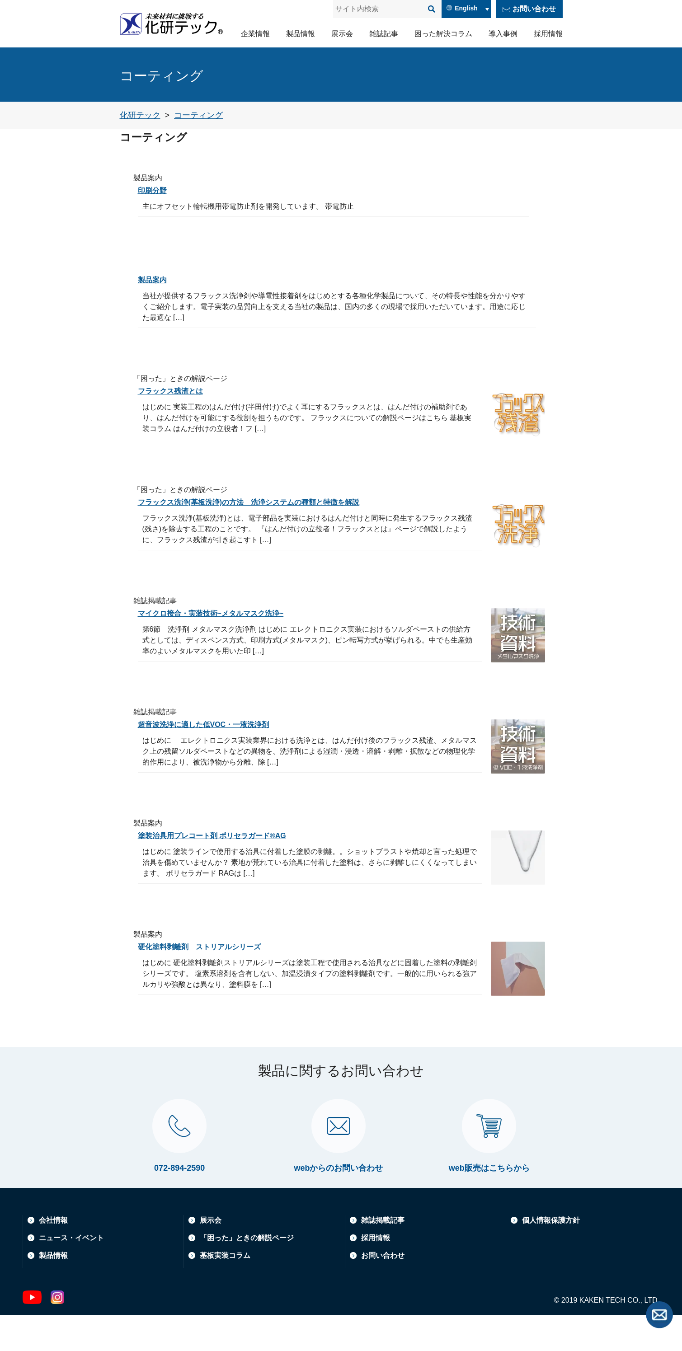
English (466, 8)
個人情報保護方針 (551, 1256)
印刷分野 (154, 190)
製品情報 (300, 34)
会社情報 (53, 1256)
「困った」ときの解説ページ (247, 1274)
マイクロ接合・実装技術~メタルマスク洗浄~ (220, 613)
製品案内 (154, 279)
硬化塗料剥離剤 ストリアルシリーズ (207, 946)
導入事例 (503, 34)
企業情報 (255, 34)
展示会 (342, 34)
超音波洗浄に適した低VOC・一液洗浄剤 (212, 724)
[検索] (431, 9)
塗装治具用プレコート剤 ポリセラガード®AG (221, 835)
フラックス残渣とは (174, 390)
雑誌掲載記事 (382, 1256)
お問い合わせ (534, 9)
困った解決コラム (443, 34)
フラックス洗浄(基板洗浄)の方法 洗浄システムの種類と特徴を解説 (262, 502)
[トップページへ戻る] (140, 115)
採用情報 (548, 34)
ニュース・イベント (71, 1274)
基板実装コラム (225, 1291)
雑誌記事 (383, 34)
